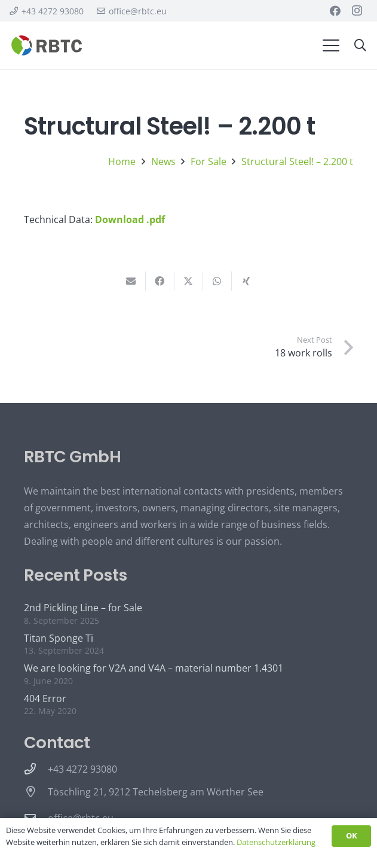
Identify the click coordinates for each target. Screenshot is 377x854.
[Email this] (131, 281)
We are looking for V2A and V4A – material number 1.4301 (153, 668)
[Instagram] (356, 11)
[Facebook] (335, 11)
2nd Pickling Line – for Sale (83, 607)
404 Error (45, 698)
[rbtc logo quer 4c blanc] (47, 45)
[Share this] (160, 281)
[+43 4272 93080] (36, 768)
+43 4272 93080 (82, 769)
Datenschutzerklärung (276, 842)
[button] (331, 45)
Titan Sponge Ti (58, 638)
